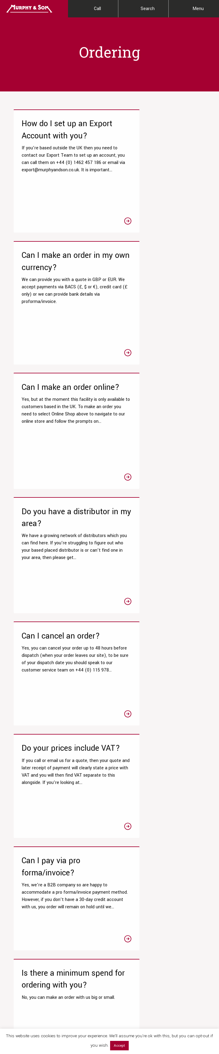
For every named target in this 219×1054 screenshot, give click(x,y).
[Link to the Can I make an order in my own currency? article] (159, 174)
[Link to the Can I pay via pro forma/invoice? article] (59, 548)
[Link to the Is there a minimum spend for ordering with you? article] (159, 548)
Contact (174, 934)
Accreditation (179, 924)
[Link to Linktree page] (69, 996)
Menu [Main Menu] (198, 8)
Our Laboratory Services (23, 880)
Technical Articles (79, 887)
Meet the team (181, 887)
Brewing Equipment (132, 945)
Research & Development (21, 897)
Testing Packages (26, 910)
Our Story (175, 877)
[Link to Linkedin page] (55, 996)
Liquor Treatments (131, 895)
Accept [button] (119, 1045)
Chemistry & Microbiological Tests (29, 923)
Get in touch (94, 834)
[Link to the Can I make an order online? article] (59, 308)
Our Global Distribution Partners (188, 911)
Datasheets (72, 877)
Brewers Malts (127, 915)
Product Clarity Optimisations (23, 940)
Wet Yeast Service (27, 953)
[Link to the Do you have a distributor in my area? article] (159, 308)
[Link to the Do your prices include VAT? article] (159, 431)
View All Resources (80, 928)
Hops (119, 925)
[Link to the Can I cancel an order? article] (59, 431)
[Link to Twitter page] (27, 996)
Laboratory (71, 917)
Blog (66, 907)
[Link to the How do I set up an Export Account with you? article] (59, 174)
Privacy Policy (174, 1026)
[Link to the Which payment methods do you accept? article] (59, 675)
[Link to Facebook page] (13, 996)
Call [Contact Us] (97, 8)
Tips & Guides (75, 897)
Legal (205, 1026)
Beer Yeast (124, 935)
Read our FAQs (35, 834)
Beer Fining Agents (132, 905)
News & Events (181, 897)
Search (148, 8)
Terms (193, 1026)
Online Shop (125, 885)
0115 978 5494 (65, 811)
